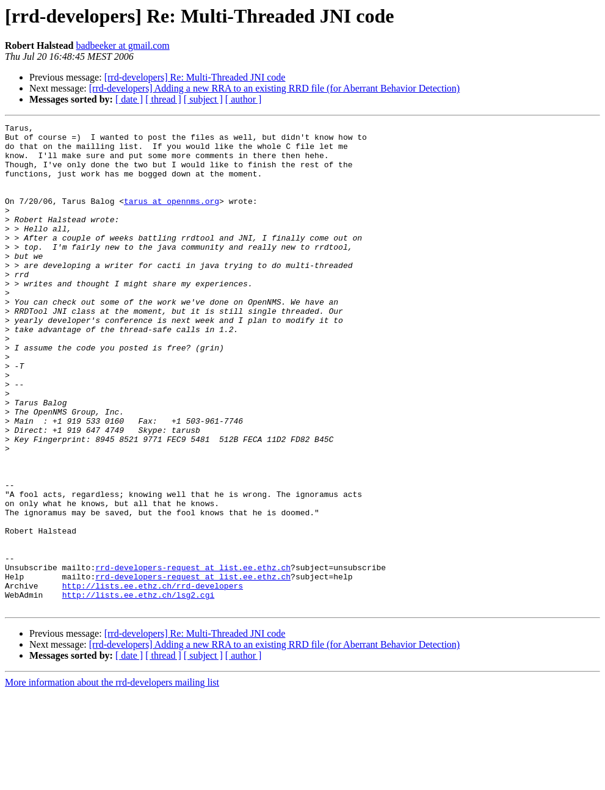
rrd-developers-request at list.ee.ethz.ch (193, 656)
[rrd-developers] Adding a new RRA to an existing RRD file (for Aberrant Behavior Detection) (274, 88)
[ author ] (243, 99)
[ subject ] (203, 99)
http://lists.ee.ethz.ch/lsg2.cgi (138, 689)
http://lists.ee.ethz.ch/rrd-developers (152, 678)
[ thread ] (163, 99)
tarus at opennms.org (171, 217)
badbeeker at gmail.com (122, 45)
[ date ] (129, 99)
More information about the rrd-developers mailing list (112, 779)
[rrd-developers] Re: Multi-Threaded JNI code (195, 77)
